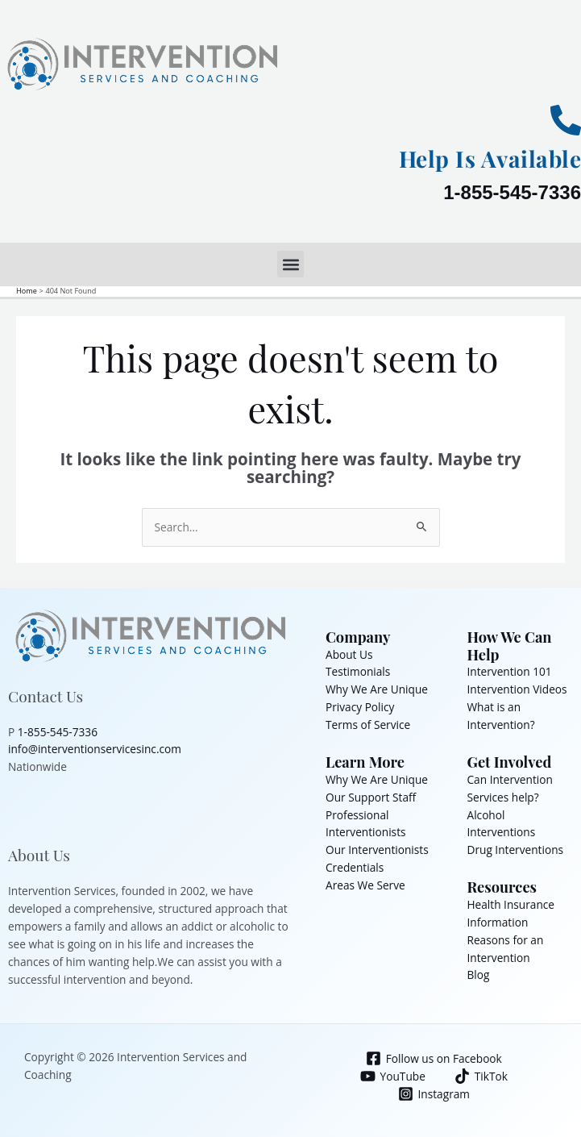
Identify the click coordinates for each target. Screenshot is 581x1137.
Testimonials (358, 671)
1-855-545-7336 (512, 192)
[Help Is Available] (565, 120)
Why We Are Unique (377, 689)
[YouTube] (392, 1076)
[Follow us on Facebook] (433, 1058)
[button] (290, 264)
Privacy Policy (360, 706)
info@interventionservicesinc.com (94, 748)
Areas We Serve (365, 885)
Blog (478, 974)
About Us (349, 654)
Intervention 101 (509, 671)
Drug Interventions (515, 849)
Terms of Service (368, 724)
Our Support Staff (371, 797)
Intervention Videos (517, 689)
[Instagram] (433, 1094)
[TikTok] (481, 1076)
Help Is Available (490, 158)
